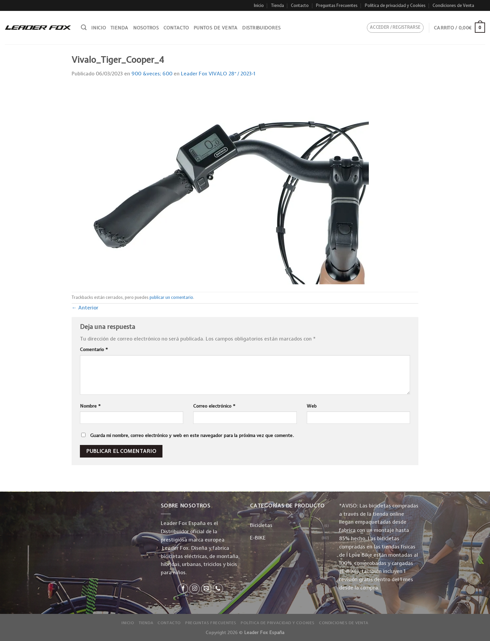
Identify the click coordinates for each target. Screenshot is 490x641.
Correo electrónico (214, 406)
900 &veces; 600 (151, 73)
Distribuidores (261, 28)
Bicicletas (261, 525)
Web (312, 406)
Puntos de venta (215, 28)
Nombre (90, 406)
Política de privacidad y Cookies (395, 5)
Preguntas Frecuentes (337, 5)
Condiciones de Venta (453, 5)
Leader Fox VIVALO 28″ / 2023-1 (218, 73)
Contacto (300, 5)
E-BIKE (258, 537)
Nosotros (146, 28)
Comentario (94, 349)
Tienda (277, 5)
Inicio (259, 5)
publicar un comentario (171, 297)
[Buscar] (84, 27)
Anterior (85, 307)
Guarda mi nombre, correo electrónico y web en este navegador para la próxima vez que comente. (192, 435)
